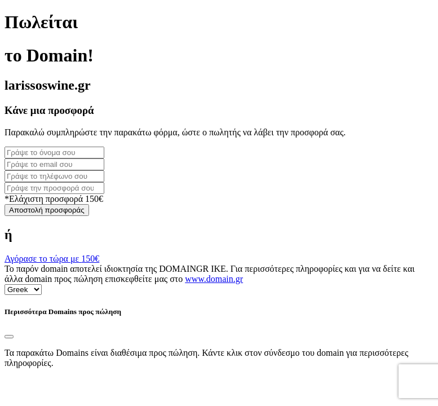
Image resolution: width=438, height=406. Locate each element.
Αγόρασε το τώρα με (52, 258)
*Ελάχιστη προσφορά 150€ (54, 199)
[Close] (9, 336)
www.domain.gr (214, 279)
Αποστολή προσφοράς (47, 210)
